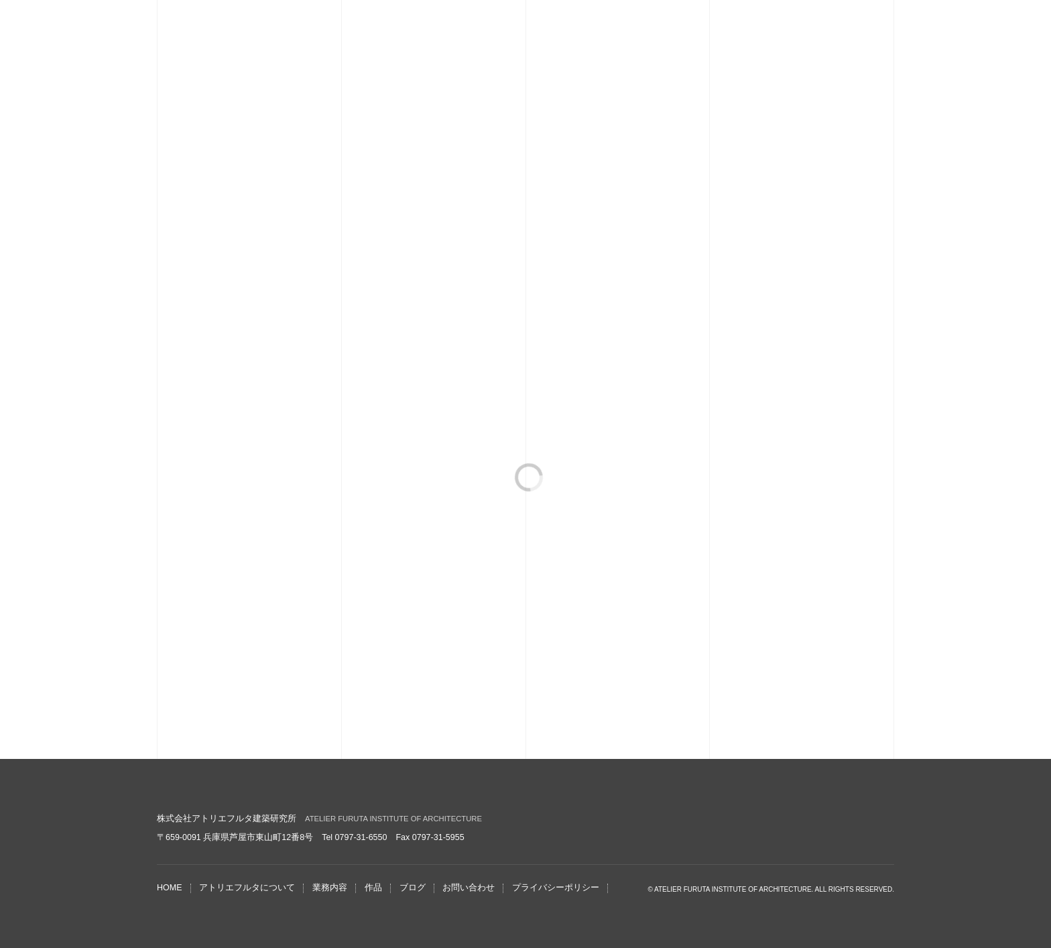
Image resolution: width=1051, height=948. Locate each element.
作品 (373, 887)
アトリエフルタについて (247, 887)
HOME (169, 887)
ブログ (412, 887)
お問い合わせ (468, 887)
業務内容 (329, 887)
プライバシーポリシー (555, 887)
